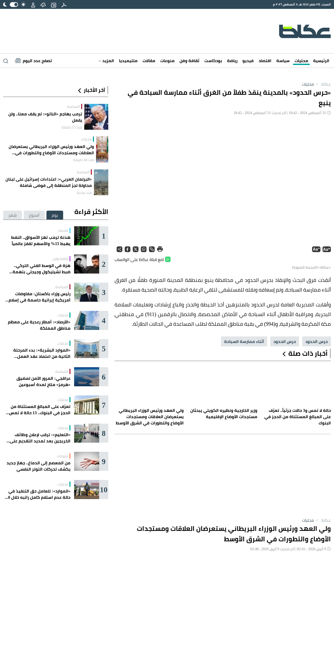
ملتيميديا (128, 60)
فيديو (248, 60)
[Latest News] (33, 60)
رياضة (232, 60)
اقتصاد (265, 60)
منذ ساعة (84, 192)
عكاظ (322, 84)
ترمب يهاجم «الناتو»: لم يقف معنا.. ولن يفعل (45, 117)
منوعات (167, 60)
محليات (301, 60)
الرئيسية (321, 60)
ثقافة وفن (189, 60)
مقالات (148, 60)
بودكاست (213, 60)
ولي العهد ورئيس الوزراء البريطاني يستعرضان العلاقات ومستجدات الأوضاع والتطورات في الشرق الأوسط (51, 149)
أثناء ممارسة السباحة (244, 341)
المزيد (106, 60)
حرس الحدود (316, 341)
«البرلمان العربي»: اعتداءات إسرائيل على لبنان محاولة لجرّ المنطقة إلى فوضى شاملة (48, 182)
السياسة (73, 106)
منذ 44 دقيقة (83, 159)
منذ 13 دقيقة (72, 127)
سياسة (283, 60)
